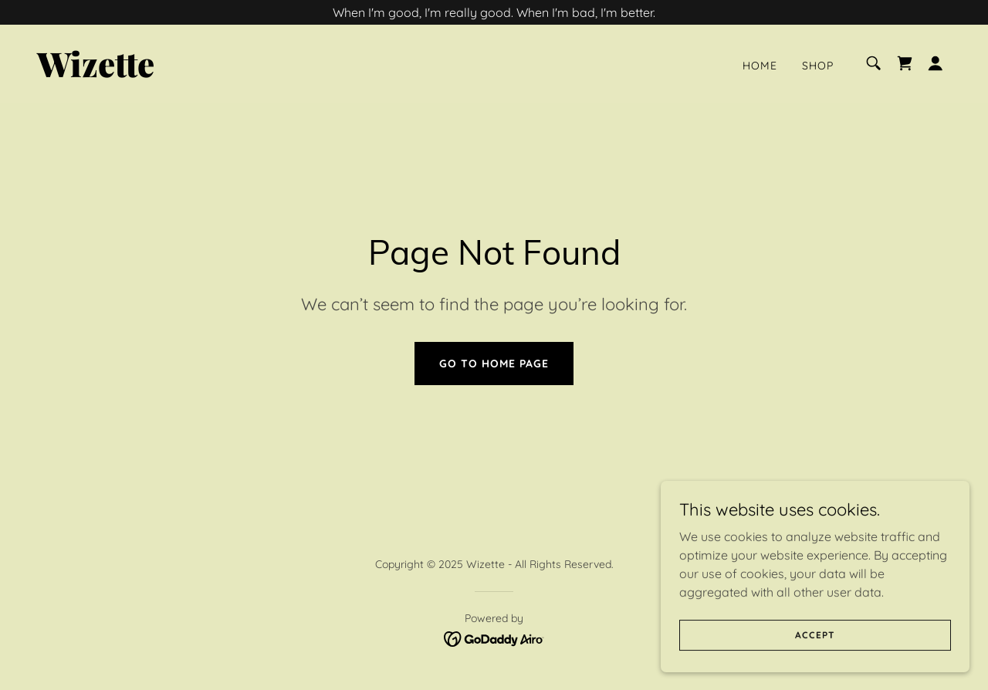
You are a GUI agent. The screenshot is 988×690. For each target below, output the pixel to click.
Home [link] (760, 66)
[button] (935, 63)
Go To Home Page (494, 363)
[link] (165, 72)
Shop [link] (818, 66)
